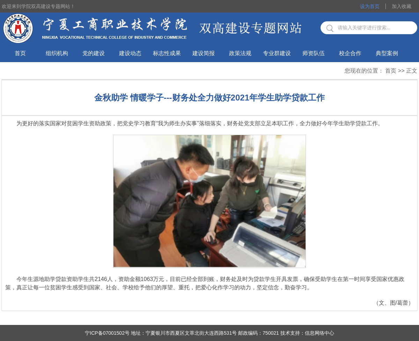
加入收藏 (401, 6)
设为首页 (370, 6)
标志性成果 (167, 53)
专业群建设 (277, 53)
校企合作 (350, 53)
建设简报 (203, 53)
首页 (20, 53)
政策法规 (240, 53)
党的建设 (93, 53)
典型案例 (387, 53)
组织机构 (57, 53)
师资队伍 (313, 53)
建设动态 (130, 53)
